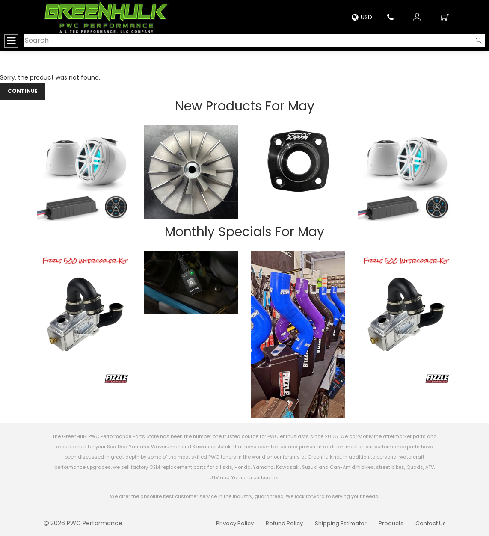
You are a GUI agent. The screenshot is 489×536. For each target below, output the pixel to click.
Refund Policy (284, 523)
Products (391, 523)
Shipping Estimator (341, 523)
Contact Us (430, 523)
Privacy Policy (235, 523)
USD (362, 17)
